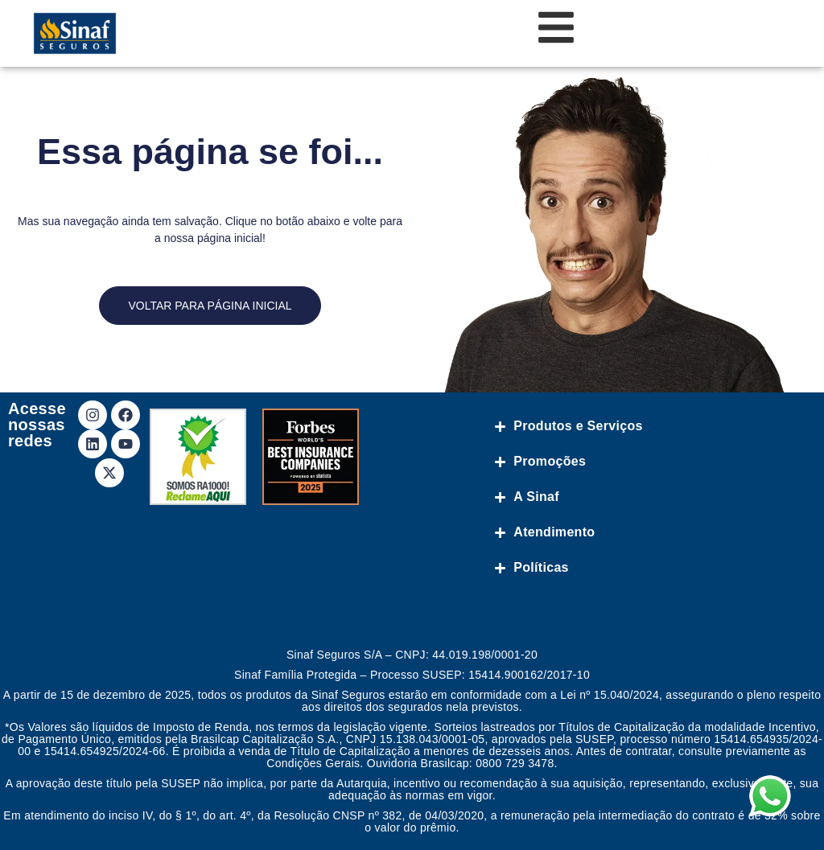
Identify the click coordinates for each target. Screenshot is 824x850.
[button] (786, 812)
